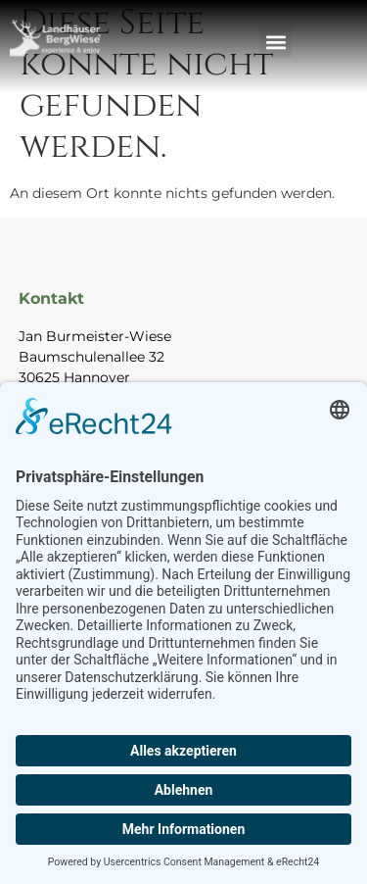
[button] (275, 41)
